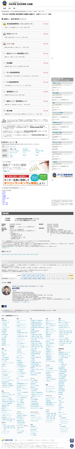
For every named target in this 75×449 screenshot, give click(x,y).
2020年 (20, 254)
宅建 (32, 390)
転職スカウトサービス (51, 331)
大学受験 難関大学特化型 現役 (37, 327)
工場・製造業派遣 (50, 343)
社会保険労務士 (39, 392)
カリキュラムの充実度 (14, 150)
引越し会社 (19, 352)
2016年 (36, 254)
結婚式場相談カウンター (51, 402)
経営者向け (49, 375)
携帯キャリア (62, 320)
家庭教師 (32, 371)
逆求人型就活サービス (51, 324)
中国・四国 (5, 202)
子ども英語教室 (34, 380)
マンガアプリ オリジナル (22, 395)
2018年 (28, 254)
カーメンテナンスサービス (23, 380)
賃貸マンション (5, 408)
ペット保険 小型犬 (63, 364)
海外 (22, 427)
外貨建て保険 (62, 385)
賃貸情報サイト (5, 406)
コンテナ (20, 348)
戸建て (10, 394)
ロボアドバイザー (6, 387)
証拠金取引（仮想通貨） (8, 385)
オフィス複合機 (20, 402)
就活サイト (48, 322)
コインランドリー (21, 329)
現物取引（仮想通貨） (8, 383)
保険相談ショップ (6, 345)
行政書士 (33, 394)
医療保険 (4, 339)
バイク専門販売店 (22, 373)
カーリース (19, 359)
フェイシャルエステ (50, 388)
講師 (36, 149)
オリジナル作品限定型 (23, 392)
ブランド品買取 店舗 (21, 397)
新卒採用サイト (49, 352)
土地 (14, 394)
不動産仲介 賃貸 (5, 405)
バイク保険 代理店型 (63, 357)
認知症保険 (61, 383)
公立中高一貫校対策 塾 (35, 357)
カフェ (18, 381)
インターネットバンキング (8, 362)
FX (2, 368)
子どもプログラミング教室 (36, 408)
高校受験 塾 (33, 332)
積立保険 (61, 394)
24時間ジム (33, 415)
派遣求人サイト (49, 345)
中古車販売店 (20, 364)
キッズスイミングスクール (36, 419)
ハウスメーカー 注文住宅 (7, 420)
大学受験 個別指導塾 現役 (36, 324)
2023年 (7, 254)
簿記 (36, 390)
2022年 (11, 254)
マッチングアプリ (50, 406)
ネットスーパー (20, 338)
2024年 (3, 254)
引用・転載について (45, 440)
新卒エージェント (50, 354)
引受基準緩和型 (63, 371)
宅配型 (19, 350)
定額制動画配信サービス (22, 383)
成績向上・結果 (56, 83)
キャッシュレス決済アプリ (8, 380)
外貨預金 (4, 364)
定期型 (65, 369)
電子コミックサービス (22, 388)
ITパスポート (39, 396)
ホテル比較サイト (21, 418)
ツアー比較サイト (21, 424)
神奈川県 (24, 155)
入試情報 (37, 152)
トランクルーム (20, 345)
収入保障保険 (63, 376)
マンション (5, 394)
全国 (54, 418)
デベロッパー (6, 433)
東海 (4, 199)
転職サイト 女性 (49, 329)
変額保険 (61, 392)
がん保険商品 (62, 378)
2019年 (24, 254)
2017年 (32, 254)
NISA (3, 352)
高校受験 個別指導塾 (35, 341)
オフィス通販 (20, 401)
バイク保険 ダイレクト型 (64, 355)
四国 (61, 334)
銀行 (4, 355)
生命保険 (4, 338)
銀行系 (4, 371)
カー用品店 (33, 433)
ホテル (18, 429)
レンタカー (19, 355)
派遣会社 (48, 341)
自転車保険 (4, 331)
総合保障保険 (62, 389)
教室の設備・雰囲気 (40, 150)
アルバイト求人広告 (50, 361)
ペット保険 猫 (62, 366)
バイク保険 (4, 325)
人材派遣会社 (49, 359)
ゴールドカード (6, 378)
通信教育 (32, 367)
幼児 (32, 382)
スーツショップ (34, 431)
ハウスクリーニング (21, 327)
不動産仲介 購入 (5, 396)
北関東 (4, 195)
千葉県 (37, 155)
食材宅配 (19, 331)
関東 (55, 413)
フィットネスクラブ (35, 413)
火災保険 (4, 332)
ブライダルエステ (50, 386)
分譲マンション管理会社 (7, 399)
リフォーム (4, 412)
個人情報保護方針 (30, 440)
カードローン (5, 369)
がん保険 (4, 341)
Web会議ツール (49, 372)
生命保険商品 (62, 373)
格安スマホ (67, 327)
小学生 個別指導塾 (34, 364)
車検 (18, 378)
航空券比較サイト (21, 417)
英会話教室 (33, 383)
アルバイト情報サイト (51, 325)
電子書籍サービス (21, 387)
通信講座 (32, 387)
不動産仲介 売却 (5, 392)
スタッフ (24, 152)
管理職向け (49, 377)
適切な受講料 (25, 149)
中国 (71, 332)
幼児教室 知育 (33, 374)
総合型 (19, 390)
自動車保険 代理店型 (63, 354)
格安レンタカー (20, 357)
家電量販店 (33, 426)
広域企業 (62, 336)
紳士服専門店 (33, 430)
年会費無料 (5, 375)
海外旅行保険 (5, 334)
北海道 (4, 192)
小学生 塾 (32, 360)
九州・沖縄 (5, 204)
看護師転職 (48, 334)
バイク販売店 (20, 371)
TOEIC (33, 392)
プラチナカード (64, 423)
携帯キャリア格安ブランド (65, 322)
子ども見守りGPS (21, 408)
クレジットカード (6, 373)
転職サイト (48, 327)
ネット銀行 (4, 361)
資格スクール (33, 397)
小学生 (41, 369)
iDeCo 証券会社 (5, 359)
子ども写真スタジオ (21, 385)
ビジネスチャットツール (51, 370)
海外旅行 (25, 415)
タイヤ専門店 (33, 435)
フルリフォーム (6, 413)
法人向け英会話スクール (36, 406)
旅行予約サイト (20, 413)
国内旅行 (20, 415)
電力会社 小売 (20, 406)
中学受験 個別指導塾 (35, 353)
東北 (4, 193)
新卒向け (49, 381)
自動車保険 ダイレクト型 (64, 352)
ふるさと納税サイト (21, 343)
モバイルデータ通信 (63, 324)
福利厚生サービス (21, 404)
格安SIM (61, 327)
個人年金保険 (62, 390)
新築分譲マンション (6, 417)
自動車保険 (4, 320)
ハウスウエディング (50, 397)
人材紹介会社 (49, 357)
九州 (14, 401)
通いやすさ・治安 (13, 152)
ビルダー (5, 424)
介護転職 (48, 336)
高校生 (33, 369)
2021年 (15, 254)
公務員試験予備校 (34, 404)
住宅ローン (4, 366)
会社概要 (15, 440)
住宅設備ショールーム (7, 410)
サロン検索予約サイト (51, 391)
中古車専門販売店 (22, 366)
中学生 (37, 369)
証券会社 (5, 354)
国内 (19, 427)
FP (32, 389)
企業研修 (48, 373)
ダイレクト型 (6, 322)
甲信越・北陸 (6, 198)
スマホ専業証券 (5, 357)
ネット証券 (4, 350)
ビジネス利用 (21, 431)
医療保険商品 (62, 368)
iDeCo (60, 405)
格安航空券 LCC (20, 420)
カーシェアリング (21, 353)
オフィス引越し (20, 399)
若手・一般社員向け (51, 379)
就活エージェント (50, 320)
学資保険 (4, 343)
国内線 (19, 422)
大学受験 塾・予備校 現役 (36, 320)
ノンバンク (9, 371)
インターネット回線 (63, 338)
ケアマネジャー (40, 394)
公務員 (33, 396)
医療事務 (36, 389)
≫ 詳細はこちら (5, 247)
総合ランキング (13, 146)
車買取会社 (19, 360)
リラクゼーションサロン (36, 417)
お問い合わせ (37, 440)
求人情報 (52, 440)
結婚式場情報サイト (50, 404)
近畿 (4, 201)
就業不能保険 (62, 382)
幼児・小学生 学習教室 (35, 373)
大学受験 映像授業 (34, 331)
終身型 (61, 369)
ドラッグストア (34, 428)
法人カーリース (49, 366)
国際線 (23, 422)
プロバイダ (61, 329)
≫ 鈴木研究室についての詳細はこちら (21, 302)
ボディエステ (49, 390)
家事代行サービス (21, 325)
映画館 (47, 411)
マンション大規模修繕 (7, 403)
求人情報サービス (50, 346)
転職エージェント (50, 332)
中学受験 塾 (33, 350)
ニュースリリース (22, 440)
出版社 (19, 394)
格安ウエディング (50, 399)
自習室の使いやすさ (27, 150)
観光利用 (20, 432)
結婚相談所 (48, 400)
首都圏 (4, 196)
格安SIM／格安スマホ (64, 325)
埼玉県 (11, 156)
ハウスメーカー (6, 431)
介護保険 (61, 387)
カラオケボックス (50, 420)
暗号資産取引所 (5, 382)
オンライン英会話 (34, 385)
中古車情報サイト (21, 362)
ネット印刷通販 (49, 368)
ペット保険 (4, 336)
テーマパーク (49, 422)
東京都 (11, 155)
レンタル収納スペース (23, 346)
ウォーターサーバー (21, 320)
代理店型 (5, 324)
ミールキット (20, 334)
